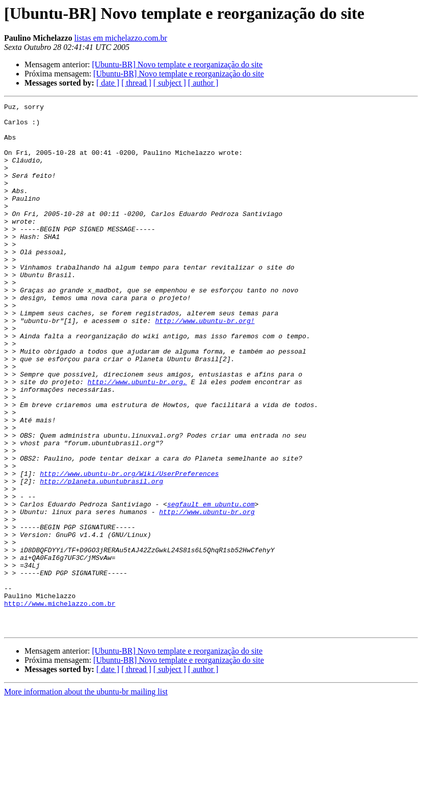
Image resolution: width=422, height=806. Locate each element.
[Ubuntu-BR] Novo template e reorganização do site (177, 64)
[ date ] (107, 82)
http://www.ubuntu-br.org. (137, 438)
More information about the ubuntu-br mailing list (86, 797)
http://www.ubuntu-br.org (206, 594)
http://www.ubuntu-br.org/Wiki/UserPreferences (129, 548)
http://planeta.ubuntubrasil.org (101, 557)
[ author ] (203, 82)
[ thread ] (136, 82)
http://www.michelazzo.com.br (59, 704)
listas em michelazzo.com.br (120, 38)
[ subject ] (169, 82)
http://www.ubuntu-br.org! (204, 364)
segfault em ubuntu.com (211, 584)
